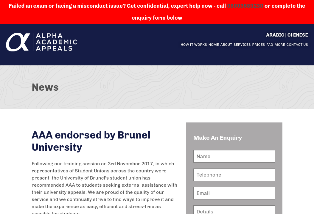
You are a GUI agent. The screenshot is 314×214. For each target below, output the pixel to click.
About (226, 45)
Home (214, 45)
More (280, 45)
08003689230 (245, 6)
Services (242, 45)
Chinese (297, 35)
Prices (258, 45)
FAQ (269, 45)
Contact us (297, 45)
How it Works (194, 45)
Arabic (275, 35)
